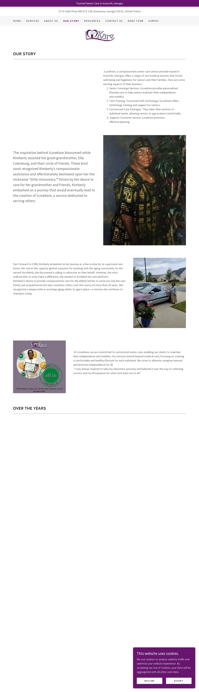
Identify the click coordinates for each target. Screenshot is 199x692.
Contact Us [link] (114, 20)
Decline (149, 680)
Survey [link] (153, 20)
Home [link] (17, 20)
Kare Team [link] (136, 20)
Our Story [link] (71, 20)
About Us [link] (51, 20)
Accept (178, 680)
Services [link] (32, 20)
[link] (99, 35)
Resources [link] (92, 20)
